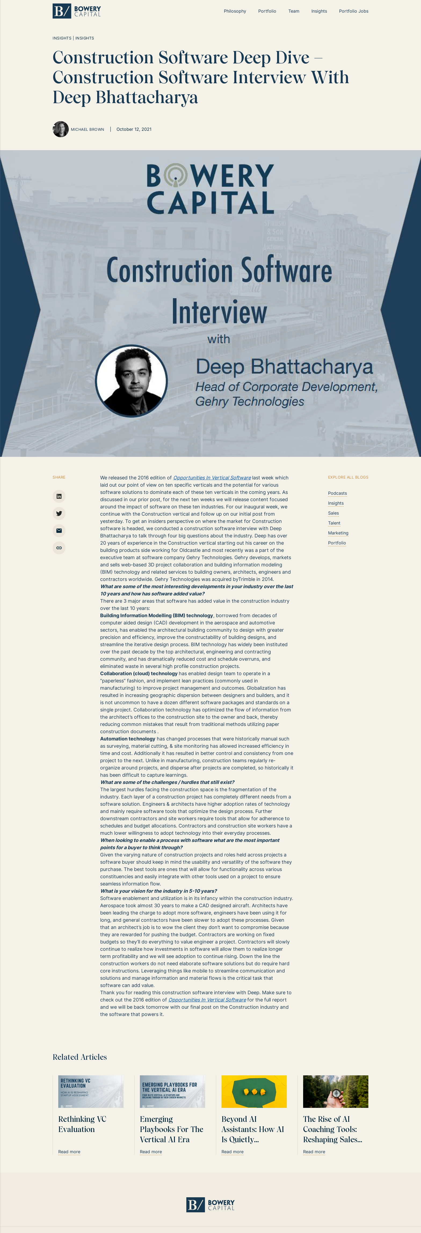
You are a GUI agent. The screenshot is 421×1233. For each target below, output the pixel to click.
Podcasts (337, 493)
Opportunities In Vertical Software (212, 477)
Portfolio (337, 542)
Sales (333, 513)
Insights (336, 503)
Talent (334, 523)
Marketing (338, 533)
